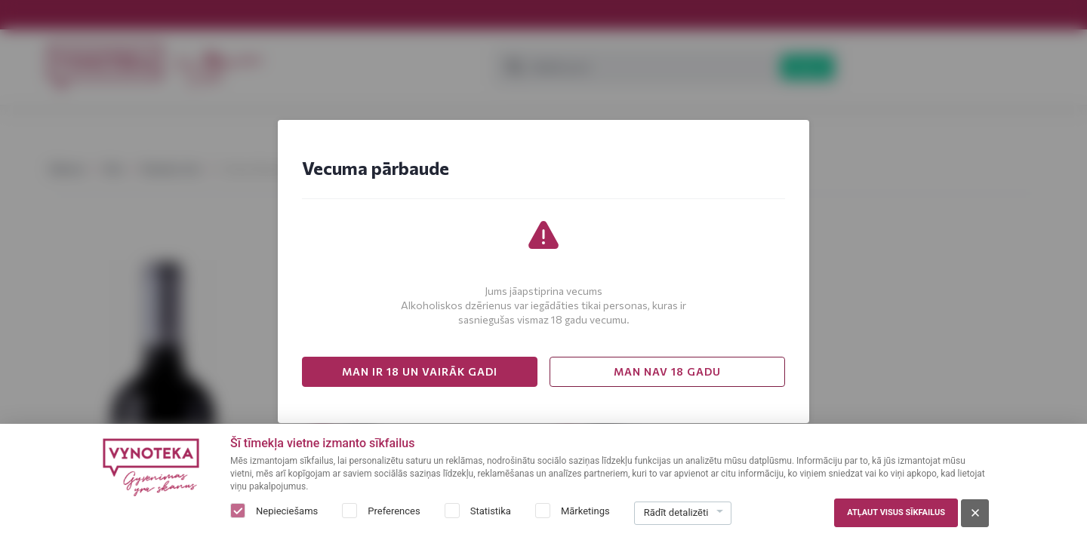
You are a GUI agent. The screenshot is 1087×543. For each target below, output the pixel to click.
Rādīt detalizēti (676, 512)
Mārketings (585, 511)
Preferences (394, 511)
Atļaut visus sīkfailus (896, 512)
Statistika (490, 511)
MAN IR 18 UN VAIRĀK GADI (419, 371)
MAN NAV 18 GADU (667, 371)
